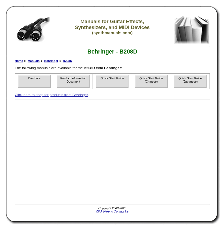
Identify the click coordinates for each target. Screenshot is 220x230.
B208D (67, 60)
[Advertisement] (50, 151)
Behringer (51, 60)
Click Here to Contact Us (112, 211)
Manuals (33, 60)
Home (19, 60)
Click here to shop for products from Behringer (51, 95)
